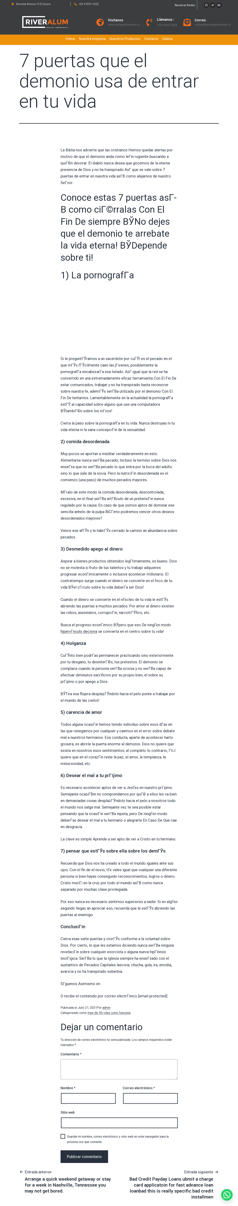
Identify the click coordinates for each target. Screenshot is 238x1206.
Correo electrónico (139, 1088)
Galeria (167, 39)
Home (70, 39)
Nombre (68, 1088)
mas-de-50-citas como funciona (109, 1013)
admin (106, 1007)
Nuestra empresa (92, 39)
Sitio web (68, 1112)
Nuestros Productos (124, 39)
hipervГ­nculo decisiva (79, 631)
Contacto (151, 39)
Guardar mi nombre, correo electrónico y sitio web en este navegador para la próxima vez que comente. (118, 1139)
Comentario (71, 1054)
